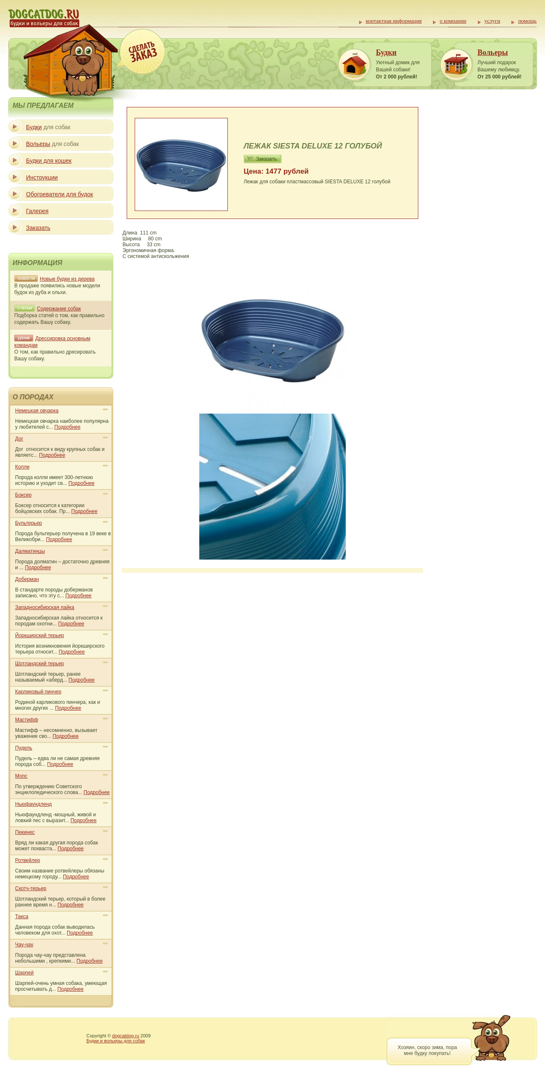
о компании (453, 21)
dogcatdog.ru (125, 1035)
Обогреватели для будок (59, 194)
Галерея (37, 211)
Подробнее (68, 427)
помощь (527, 21)
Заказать (38, 227)
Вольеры (492, 52)
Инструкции (42, 177)
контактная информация (394, 21)
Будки (386, 52)
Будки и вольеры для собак (115, 1040)
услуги (493, 21)
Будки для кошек (48, 160)
